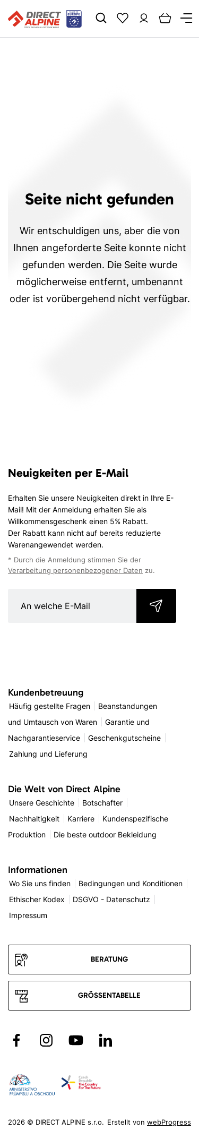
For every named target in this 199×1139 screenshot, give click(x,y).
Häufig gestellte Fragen (49, 705)
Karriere (80, 818)
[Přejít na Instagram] (46, 1040)
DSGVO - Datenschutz (111, 899)
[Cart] (165, 18)
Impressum (28, 915)
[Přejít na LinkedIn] (105, 1040)
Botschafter (102, 802)
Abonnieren (156, 606)
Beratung (109, 959)
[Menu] (186, 18)
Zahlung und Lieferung (48, 753)
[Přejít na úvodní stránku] (45, 18)
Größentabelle (109, 995)
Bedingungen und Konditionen (131, 883)
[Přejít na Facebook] (16, 1040)
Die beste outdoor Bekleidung (105, 834)
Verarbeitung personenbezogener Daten (75, 571)
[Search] (101, 18)
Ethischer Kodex (37, 899)
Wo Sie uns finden (40, 883)
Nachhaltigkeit (34, 818)
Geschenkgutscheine (124, 737)
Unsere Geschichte (41, 802)
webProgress (169, 1122)
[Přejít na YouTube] (75, 1040)
